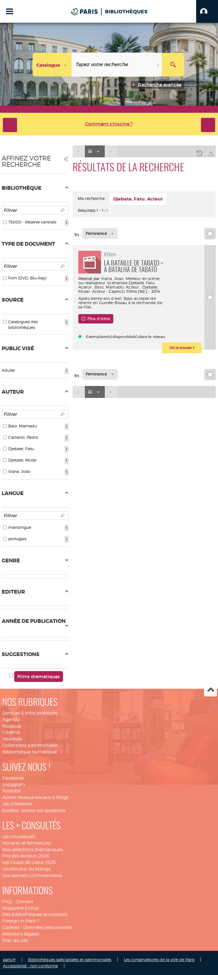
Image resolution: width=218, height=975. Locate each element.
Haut (210, 690)
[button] (207, 11)
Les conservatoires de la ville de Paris (159, 959)
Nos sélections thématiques (32, 849)
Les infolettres (17, 804)
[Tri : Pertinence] (100, 233)
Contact (24, 901)
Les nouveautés (18, 836)
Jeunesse (12, 739)
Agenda (11, 719)
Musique (11, 726)
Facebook (13, 778)
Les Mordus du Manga (26, 869)
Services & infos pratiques (29, 713)
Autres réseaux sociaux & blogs (35, 797)
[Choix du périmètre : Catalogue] (52, 65)
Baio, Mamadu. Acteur (117, 287)
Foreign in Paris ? (20, 921)
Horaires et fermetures (26, 843)
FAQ (7, 901)
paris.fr (9, 959)
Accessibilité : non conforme (30, 965)
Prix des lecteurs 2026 (26, 856)
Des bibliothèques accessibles (34, 914)
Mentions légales (20, 934)
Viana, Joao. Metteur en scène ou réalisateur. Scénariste (119, 280)
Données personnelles (47, 927)
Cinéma (11, 732)
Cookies (10, 927)
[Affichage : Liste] (95, 151)
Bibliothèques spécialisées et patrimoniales (69, 959)
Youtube (11, 791)
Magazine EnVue (20, 908)
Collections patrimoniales (30, 745)
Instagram (13, 784)
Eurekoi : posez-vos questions (34, 810)
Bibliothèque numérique (29, 752)
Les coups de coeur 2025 (29, 862)
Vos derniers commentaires (32, 875)
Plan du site (15, 940)
